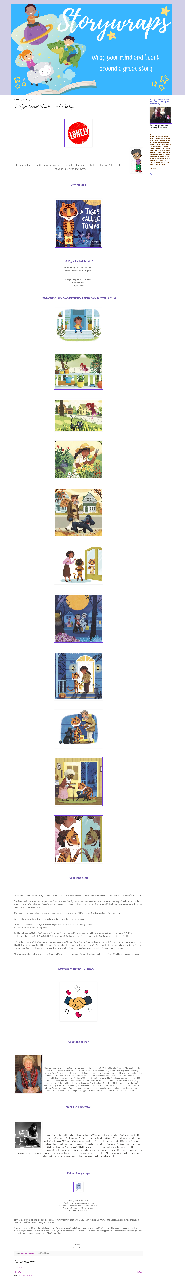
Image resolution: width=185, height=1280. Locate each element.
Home (79, 1272)
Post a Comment (22, 1268)
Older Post (138, 1272)
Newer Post (18, 1272)
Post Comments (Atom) (30, 1275)
